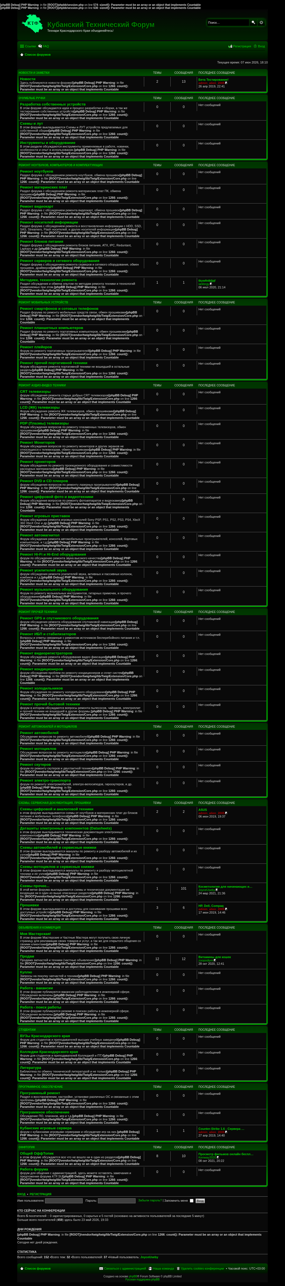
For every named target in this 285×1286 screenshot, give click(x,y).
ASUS (202, 809)
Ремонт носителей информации (49, 222)
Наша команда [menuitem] (163, 1268)
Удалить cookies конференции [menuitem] (202, 1268)
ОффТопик (27, 1147)
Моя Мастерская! (35, 934)
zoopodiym (205, 960)
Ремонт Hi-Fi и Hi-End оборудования (53, 554)
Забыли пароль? (150, 1200)
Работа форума (34, 1169)
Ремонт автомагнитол (40, 535)
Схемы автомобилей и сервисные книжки (58, 847)
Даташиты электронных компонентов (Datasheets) (66, 828)
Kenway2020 (207, 1157)
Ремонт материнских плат (43, 187)
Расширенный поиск (261, 22)
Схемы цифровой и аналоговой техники (57, 809)
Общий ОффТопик (37, 1153)
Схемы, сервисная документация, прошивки (55, 802)
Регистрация (40, 1194)
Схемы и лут (31, 123)
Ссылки (30, 46)
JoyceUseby (206, 890)
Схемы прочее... (34, 886)
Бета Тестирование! (213, 79)
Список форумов (38, 1268)
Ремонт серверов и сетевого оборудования (59, 261)
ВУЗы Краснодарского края (45, 1036)
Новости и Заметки (34, 72)
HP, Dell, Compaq (210, 905)
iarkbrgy (203, 284)
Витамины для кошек (214, 957)
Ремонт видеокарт (36, 206)
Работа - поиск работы (40, 1007)
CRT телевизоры (35, 391)
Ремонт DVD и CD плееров (44, 481)
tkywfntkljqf (206, 280)
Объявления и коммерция (40, 927)
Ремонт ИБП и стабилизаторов (48, 634)
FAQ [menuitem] (46, 46)
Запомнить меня (178, 1200)
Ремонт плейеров (36, 347)
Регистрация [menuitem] (242, 46)
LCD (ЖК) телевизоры (40, 407)
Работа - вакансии (36, 988)
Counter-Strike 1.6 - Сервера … (221, 1128)
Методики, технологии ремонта (48, 280)
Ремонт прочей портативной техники (53, 363)
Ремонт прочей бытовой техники (50, 704)
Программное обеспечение (41, 1086)
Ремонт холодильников (41, 688)
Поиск (253, 22)
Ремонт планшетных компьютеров (51, 328)
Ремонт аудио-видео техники (42, 385)
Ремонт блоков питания (41, 241)
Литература (30, 1068)
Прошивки (29, 905)
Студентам (27, 1029)
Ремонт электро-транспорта (45, 780)
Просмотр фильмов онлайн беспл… (226, 1154)
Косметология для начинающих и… (225, 886)
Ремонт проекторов (38, 462)
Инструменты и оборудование (47, 143)
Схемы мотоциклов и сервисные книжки (57, 867)
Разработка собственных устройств (53, 104)
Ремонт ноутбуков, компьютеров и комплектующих (61, 165)
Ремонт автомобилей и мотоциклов (48, 726)
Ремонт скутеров (35, 764)
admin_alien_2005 (211, 83)
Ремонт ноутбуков (36, 171)
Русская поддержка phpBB (142, 1279)
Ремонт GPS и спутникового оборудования (59, 618)
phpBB (133, 1276)
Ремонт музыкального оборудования (54, 589)
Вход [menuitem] (261, 46)
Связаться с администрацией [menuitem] (125, 1268)
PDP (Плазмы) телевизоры (44, 423)
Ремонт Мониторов (37, 442)
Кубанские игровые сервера (46, 1128)
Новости (27, 79)
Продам (27, 956)
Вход (21, 1194)
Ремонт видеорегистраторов (46, 653)
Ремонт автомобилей (39, 733)
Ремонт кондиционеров (41, 669)
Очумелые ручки (32, 98)
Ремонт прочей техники (38, 611)
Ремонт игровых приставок (45, 516)
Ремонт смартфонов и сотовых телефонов (59, 308)
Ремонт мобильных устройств (43, 302)
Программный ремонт (40, 1093)
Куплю (26, 972)
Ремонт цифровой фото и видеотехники (56, 497)
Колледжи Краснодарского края (49, 1052)
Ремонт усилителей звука (43, 570)
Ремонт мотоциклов (38, 749)
